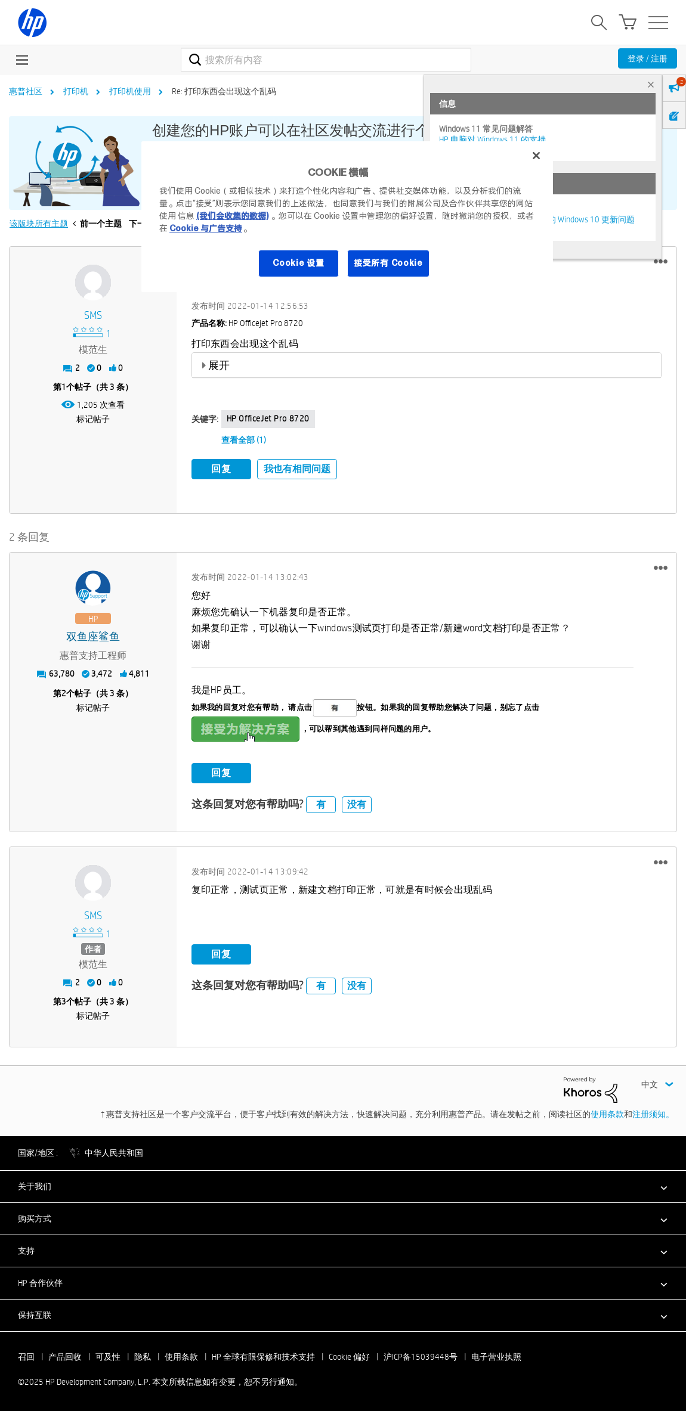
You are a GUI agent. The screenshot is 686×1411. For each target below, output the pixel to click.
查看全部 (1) (243, 440)
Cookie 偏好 (349, 1355)
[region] (347, 216)
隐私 (142, 1355)
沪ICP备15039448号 (421, 1355)
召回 (26, 1355)
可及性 (107, 1355)
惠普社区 (25, 91)
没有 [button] (356, 803)
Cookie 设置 (298, 263)
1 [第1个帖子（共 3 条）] (63, 387)
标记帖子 (93, 419)
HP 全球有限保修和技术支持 (263, 1355)
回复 (221, 469)
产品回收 (65, 1355)
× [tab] (651, 84)
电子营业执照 (496, 1355)
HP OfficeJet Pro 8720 (268, 418)
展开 (219, 365)
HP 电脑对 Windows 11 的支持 (492, 139)
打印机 (75, 91)
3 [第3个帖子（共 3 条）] (63, 1001)
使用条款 (607, 1113)
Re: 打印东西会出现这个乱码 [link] (224, 91)
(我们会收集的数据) (232, 215)
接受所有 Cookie (388, 263)
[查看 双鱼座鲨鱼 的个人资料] (93, 636)
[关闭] (536, 155)
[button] (660, 261)
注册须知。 (653, 1113)
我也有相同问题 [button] (297, 469)
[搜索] (326, 60)
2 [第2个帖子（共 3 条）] (63, 692)
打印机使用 (130, 91)
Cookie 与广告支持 (205, 228)
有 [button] (321, 803)
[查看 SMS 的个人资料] (93, 315)
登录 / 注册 (648, 58)
